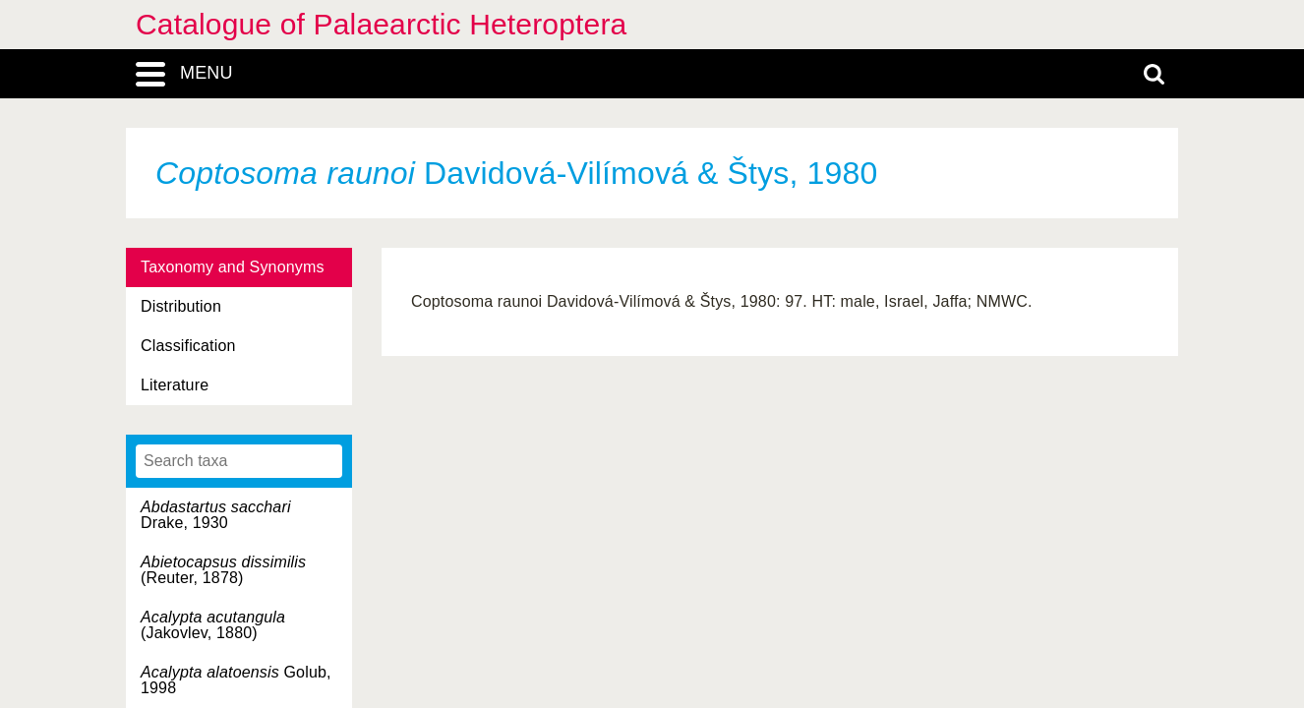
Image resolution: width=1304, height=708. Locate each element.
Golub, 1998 (236, 680)
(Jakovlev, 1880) (213, 625)
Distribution (181, 306)
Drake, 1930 (216, 515)
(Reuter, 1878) (223, 570)
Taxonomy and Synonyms (233, 267)
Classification (188, 345)
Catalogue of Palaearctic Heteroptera (381, 24)
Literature (174, 385)
